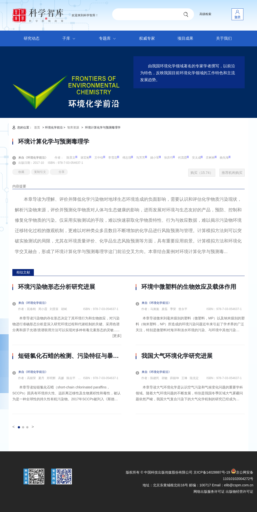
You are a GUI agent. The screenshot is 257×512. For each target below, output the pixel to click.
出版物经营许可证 (239, 492)
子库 (70, 39)
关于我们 (224, 38)
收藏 (21, 172)
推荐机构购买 (232, 173)
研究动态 (32, 38)
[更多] (116, 336)
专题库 (108, 39)
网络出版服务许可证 (209, 492)
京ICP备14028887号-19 (211, 472)
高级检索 (205, 14)
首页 (37, 127)
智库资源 (73, 127)
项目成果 (185, 38)
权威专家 (147, 38)
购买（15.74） (202, 173)
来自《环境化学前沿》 (36, 157)
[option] (66, 349)
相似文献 (23, 272)
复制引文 (40, 172)
